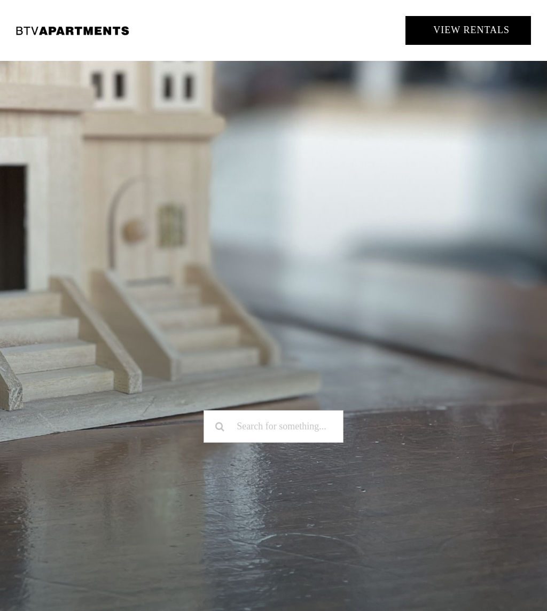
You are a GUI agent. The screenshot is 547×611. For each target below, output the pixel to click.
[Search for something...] (273, 426)
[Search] (220, 426)
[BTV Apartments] (72, 30)
